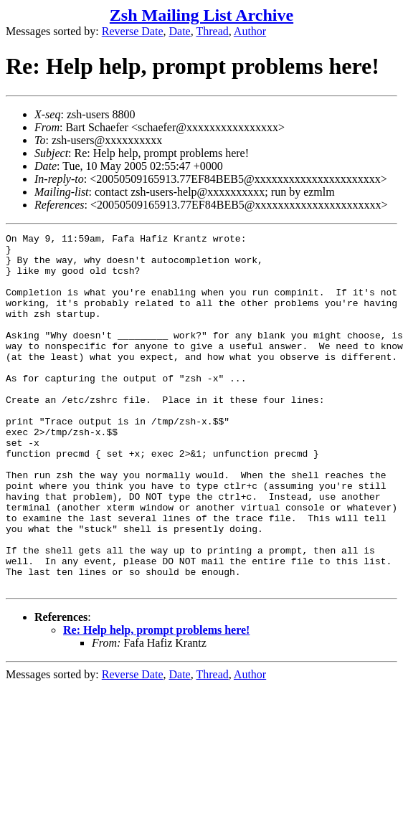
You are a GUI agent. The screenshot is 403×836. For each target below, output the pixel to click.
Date (180, 31)
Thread (212, 31)
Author (250, 31)
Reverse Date (132, 31)
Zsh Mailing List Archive (201, 15)
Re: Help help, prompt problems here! (156, 701)
